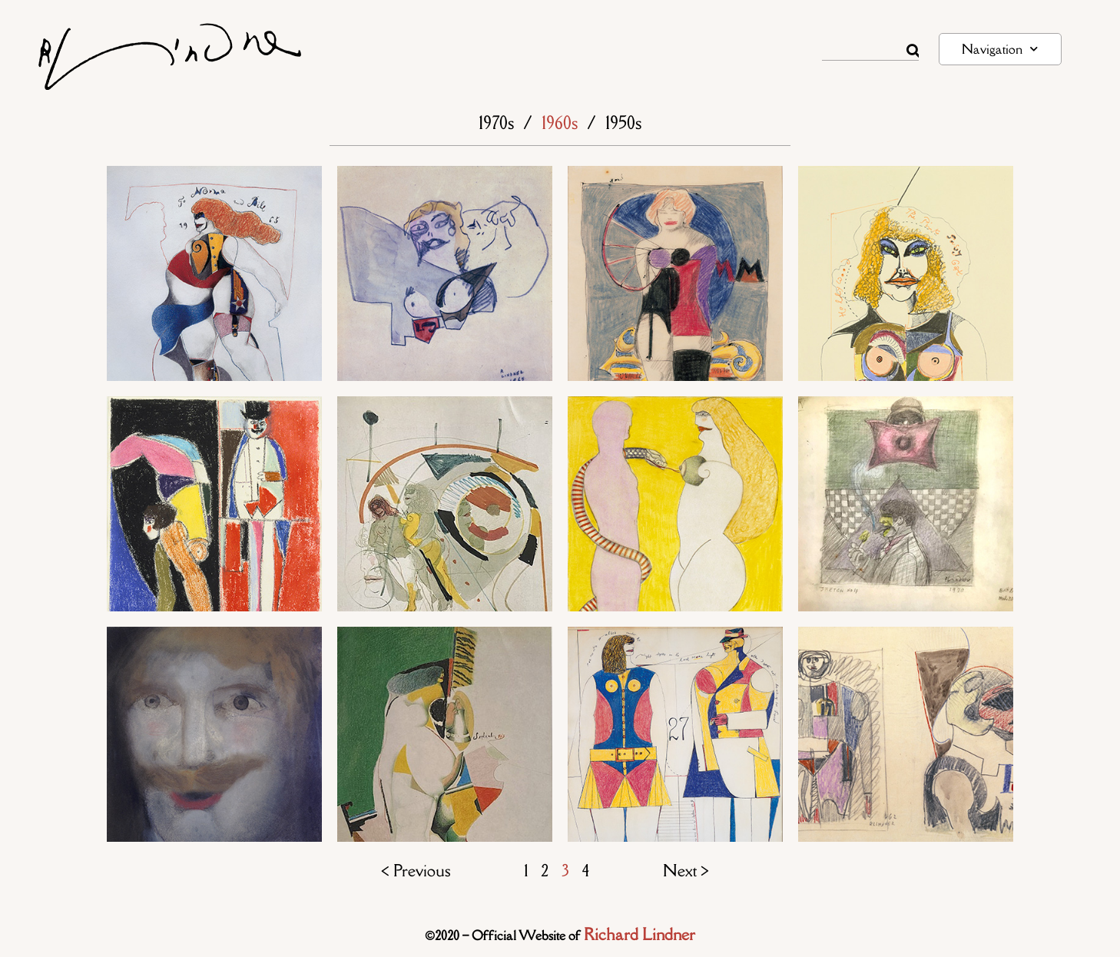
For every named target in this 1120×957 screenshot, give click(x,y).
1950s (623, 122)
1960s (560, 122)
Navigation (1000, 49)
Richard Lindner (639, 934)
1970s (496, 122)
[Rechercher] (912, 50)
